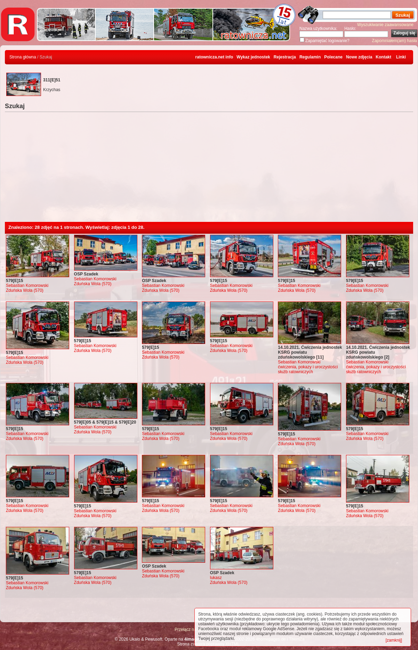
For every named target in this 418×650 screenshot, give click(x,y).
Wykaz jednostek (253, 57)
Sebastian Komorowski (27, 285)
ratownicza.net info (214, 57)
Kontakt (383, 57)
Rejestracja (285, 57)
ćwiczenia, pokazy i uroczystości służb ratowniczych (308, 369)
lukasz (216, 577)
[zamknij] (394, 640)
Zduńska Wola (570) (24, 290)
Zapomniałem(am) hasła (394, 40)
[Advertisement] (209, 169)
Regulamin (310, 57)
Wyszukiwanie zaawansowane (385, 24)
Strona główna (22, 57)
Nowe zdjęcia (359, 57)
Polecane (333, 57)
